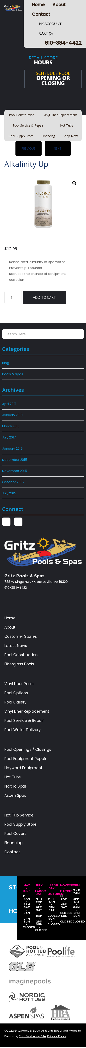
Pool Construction (21, 655)
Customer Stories (20, 636)
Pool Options (16, 693)
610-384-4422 (63, 42)
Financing (13, 843)
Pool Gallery (15, 702)
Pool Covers (15, 834)
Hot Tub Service (19, 815)
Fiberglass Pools (19, 664)
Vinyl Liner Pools (19, 684)
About (59, 5)
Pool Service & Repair (24, 721)
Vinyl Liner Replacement (26, 711)
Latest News (15, 646)
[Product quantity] (13, 297)
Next (57, 148)
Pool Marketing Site (32, 1036)
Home (38, 5)
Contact (41, 14)
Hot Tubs (12, 777)
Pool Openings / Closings (27, 749)
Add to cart (44, 297)
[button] (74, 183)
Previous (28, 148)
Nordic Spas (15, 786)
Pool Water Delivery (22, 730)
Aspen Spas (15, 795)
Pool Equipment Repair (25, 759)
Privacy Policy (56, 1036)
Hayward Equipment (23, 768)
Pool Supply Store (20, 824)
